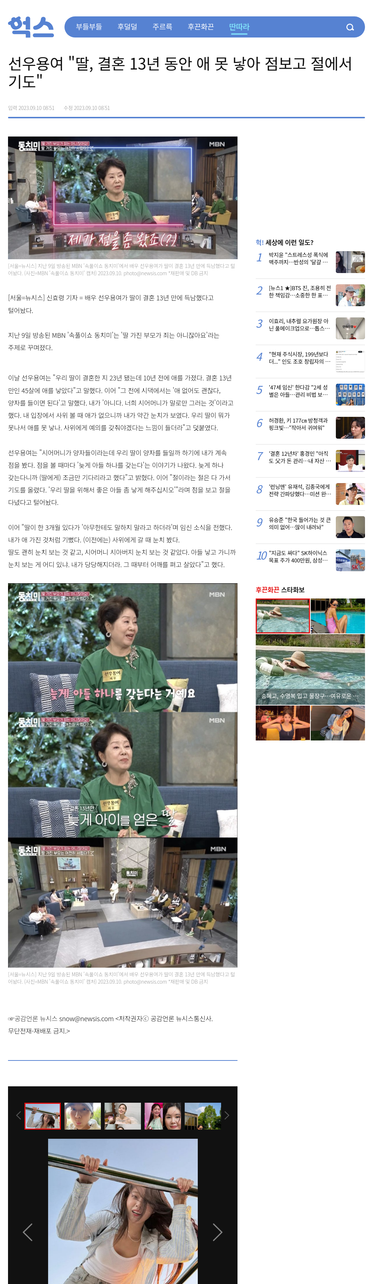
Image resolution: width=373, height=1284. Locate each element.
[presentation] (17, 1116)
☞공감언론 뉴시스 (33, 1018)
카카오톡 (344, 105)
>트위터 (328, 105)
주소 (359, 105)
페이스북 (313, 105)
